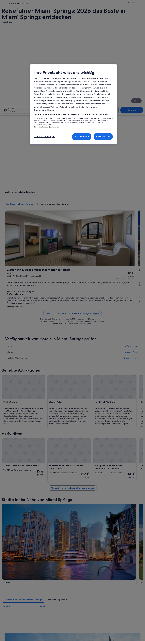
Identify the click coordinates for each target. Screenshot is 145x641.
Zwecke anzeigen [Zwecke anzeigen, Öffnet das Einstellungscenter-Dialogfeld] (44, 136)
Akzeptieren (103, 136)
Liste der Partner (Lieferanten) (47, 127)
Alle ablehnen (82, 136)
